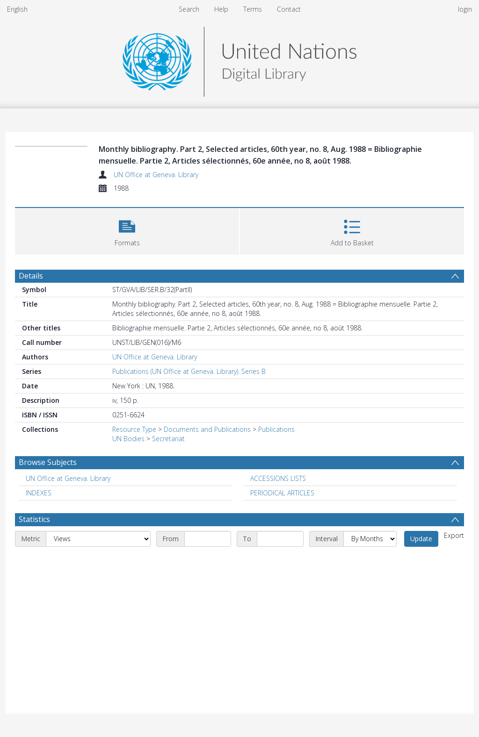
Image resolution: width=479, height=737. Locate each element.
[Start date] (207, 539)
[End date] (280, 539)
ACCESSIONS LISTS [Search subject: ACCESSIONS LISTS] (278, 478)
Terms (252, 9)
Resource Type (134, 429)
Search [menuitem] (189, 9)
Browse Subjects (48, 462)
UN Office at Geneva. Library (156, 174)
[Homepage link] (239, 59)
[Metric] (98, 539)
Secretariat (168, 438)
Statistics (34, 519)
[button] (127, 230)
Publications (276, 429)
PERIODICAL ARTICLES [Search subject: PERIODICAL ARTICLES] (282, 492)
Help (221, 9)
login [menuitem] (465, 9)
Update (421, 538)
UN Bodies (128, 438)
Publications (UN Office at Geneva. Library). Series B (189, 371)
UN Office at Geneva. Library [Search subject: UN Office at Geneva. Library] (68, 478)
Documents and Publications (207, 429)
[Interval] (370, 539)
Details (31, 276)
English (17, 9)
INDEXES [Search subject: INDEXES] (38, 492)
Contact (289, 9)
